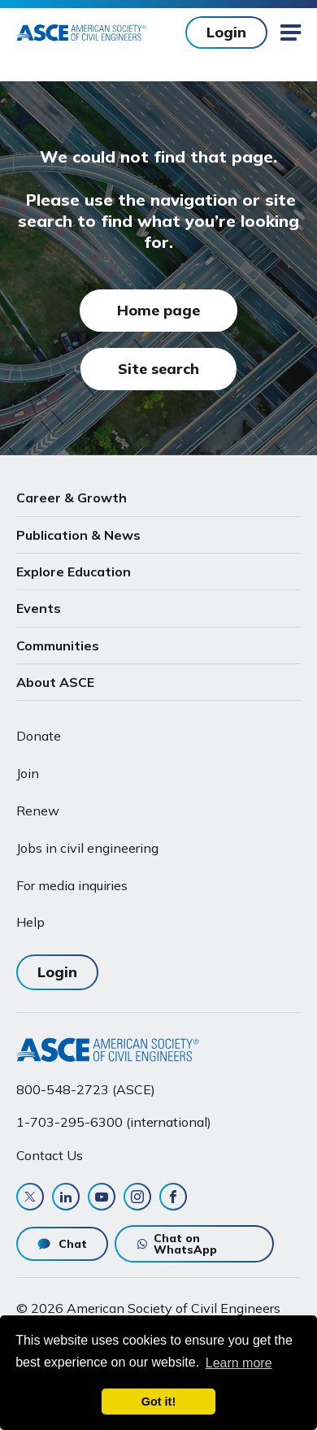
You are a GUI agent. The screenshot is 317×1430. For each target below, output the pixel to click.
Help (30, 922)
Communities (57, 645)
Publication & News (78, 535)
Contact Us (49, 1155)
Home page (158, 310)
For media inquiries (72, 885)
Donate (38, 736)
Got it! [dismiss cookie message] (158, 1401)
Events (38, 608)
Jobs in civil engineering (87, 848)
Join (27, 773)
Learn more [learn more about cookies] (239, 1363)
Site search (158, 368)
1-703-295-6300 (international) (113, 1122)
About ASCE (55, 682)
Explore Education (73, 571)
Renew (37, 810)
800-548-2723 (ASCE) (85, 1089)
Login (226, 32)
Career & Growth (71, 497)
